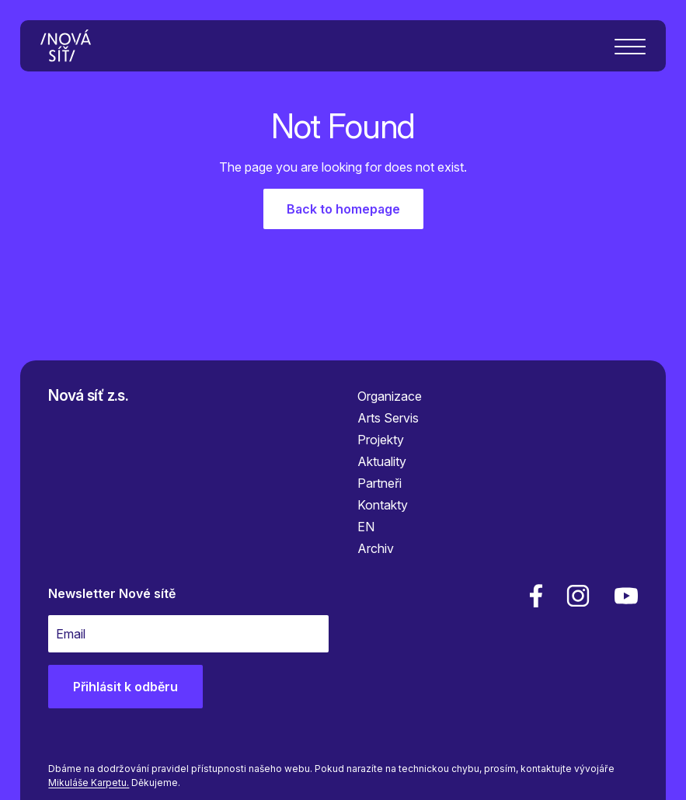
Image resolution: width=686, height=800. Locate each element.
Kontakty (382, 505)
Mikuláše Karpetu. (88, 782)
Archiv (375, 548)
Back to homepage (343, 209)
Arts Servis (388, 418)
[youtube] (623, 595)
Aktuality (381, 461)
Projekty (380, 439)
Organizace (389, 396)
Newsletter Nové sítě (112, 593)
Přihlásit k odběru (125, 686)
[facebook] (536, 595)
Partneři (379, 483)
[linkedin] (578, 595)
